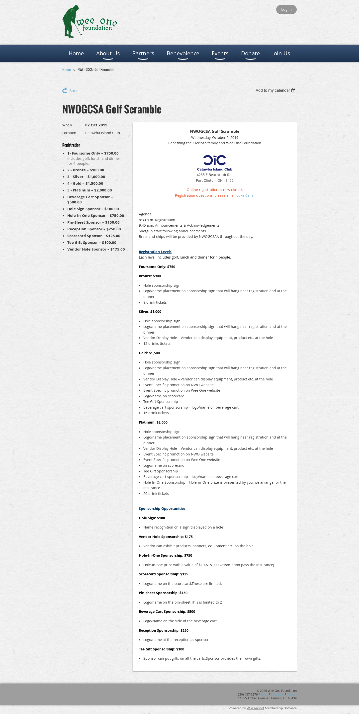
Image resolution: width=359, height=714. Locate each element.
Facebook (277, 694)
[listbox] (276, 90)
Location (69, 132)
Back (73, 90)
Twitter (292, 694)
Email (264, 694)
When (67, 125)
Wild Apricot (255, 708)
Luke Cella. (246, 195)
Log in (286, 9)
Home (66, 69)
